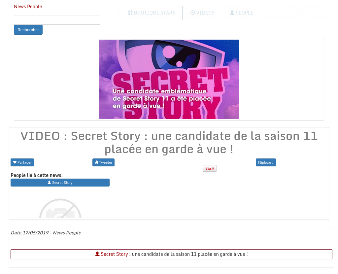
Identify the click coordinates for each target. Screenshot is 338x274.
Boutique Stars (151, 13)
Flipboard (266, 162)
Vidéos (202, 13)
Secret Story (111, 254)
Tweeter (104, 162)
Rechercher (28, 29)
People (241, 13)
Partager (22, 162)
